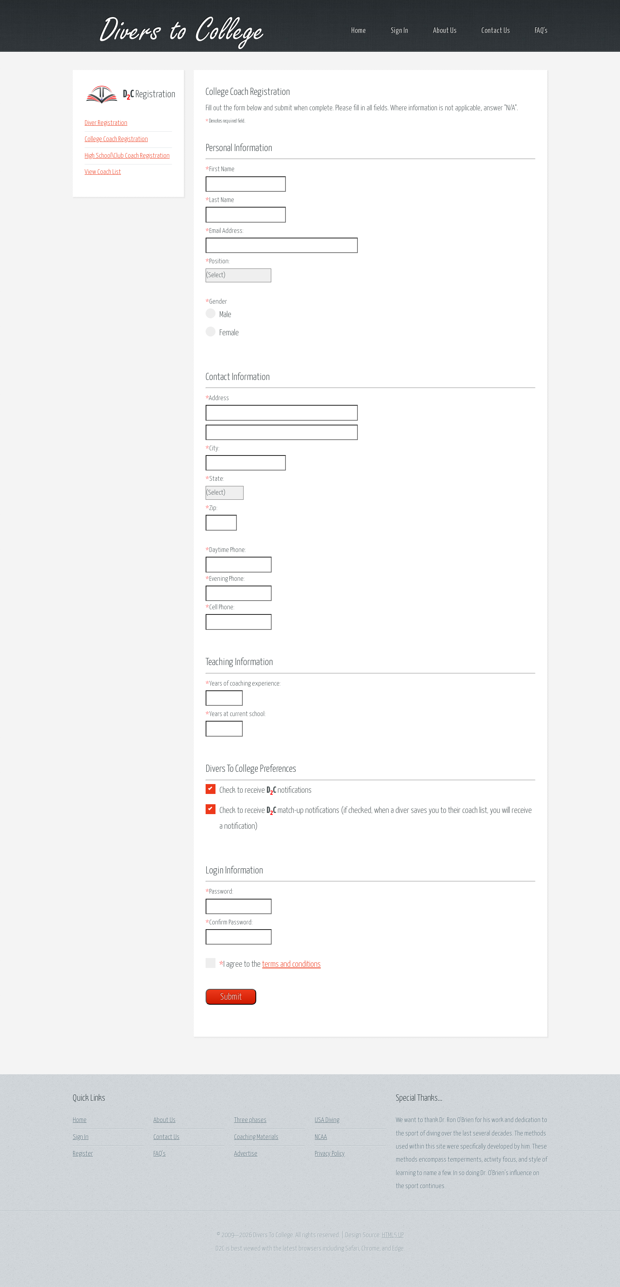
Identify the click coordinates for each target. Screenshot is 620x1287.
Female (222, 332)
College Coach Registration (116, 139)
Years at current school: (236, 714)
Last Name (220, 200)
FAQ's (541, 30)
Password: (219, 891)
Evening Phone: (225, 579)
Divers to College (169, 31)
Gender (216, 302)
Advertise (245, 1154)
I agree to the (263, 963)
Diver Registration (106, 123)
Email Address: (225, 231)
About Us (444, 30)
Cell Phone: (220, 607)
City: (212, 448)
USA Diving (327, 1120)
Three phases (250, 1120)
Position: (218, 261)
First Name (220, 169)
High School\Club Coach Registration (127, 156)
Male (218, 313)
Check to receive (265, 791)
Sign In (399, 30)
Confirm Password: (229, 922)
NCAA (321, 1137)
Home (358, 30)
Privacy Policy (330, 1154)
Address (217, 398)
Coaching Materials (256, 1137)
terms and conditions (291, 964)
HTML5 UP (393, 1235)
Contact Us (495, 30)
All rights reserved (317, 1235)
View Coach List (103, 172)
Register (83, 1154)
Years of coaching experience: (243, 683)
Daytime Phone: (226, 550)
